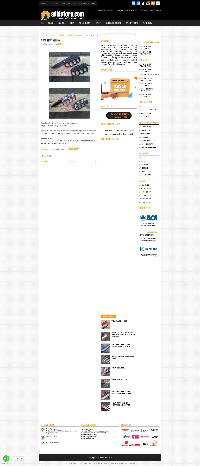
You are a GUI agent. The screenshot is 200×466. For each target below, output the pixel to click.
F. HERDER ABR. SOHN (148, 110)
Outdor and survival (115, 22)
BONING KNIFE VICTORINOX (145, 70)
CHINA (142, 161)
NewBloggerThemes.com (127, 463)
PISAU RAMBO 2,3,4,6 (119, 380)
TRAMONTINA (145, 113)
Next (97, 161)
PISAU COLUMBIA (118, 368)
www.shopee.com (87, 439)
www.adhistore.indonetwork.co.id (93, 433)
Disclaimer (54, 3)
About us (44, 3)
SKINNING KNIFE (146, 144)
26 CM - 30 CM (145, 199)
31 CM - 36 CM (145, 202)
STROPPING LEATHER (148, 147)
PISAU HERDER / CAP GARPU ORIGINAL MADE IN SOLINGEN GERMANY (123, 335)
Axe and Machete (86, 22)
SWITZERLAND (146, 175)
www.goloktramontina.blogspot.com (94, 431)
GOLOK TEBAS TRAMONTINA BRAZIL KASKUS (119, 48)
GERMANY (144, 165)
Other (44, 28)
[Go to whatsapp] (6, 458)
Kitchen (100, 22)
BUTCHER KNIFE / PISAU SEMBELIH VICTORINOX (120, 345)
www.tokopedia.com (88, 437)
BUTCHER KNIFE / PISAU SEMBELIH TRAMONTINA (121, 392)
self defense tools (65, 35)
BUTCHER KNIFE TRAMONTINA (146, 79)
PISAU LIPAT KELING (50, 40)
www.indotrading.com (89, 435)
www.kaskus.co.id (87, 429)
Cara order (66, 3)
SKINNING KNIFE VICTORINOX (146, 48)
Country (63, 22)
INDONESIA (144, 168)
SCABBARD (144, 137)
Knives (73, 22)
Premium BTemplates (110, 463)
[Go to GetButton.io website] (6, 463)
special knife (77, 35)
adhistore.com (49, 149)
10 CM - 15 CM (145, 188)
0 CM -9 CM (144, 185)
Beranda (72, 161)
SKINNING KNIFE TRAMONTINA (146, 90)
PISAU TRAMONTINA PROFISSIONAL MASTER (120, 404)
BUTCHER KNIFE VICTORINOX (146, 84)
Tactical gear (149, 22)
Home (42, 23)
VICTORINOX (145, 117)
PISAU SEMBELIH (146, 134)
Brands (52, 22)
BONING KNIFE (145, 127)
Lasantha (99, 463)
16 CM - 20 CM (145, 192)
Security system (133, 22)
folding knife (52, 35)
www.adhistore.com (108, 45)
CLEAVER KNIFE (146, 130)
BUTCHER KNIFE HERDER (149, 75)
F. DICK (143, 106)
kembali (45, 161)
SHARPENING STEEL (147, 141)
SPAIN (142, 171)
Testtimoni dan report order (84, 3)
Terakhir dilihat (108, 316)
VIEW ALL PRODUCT (119, 321)
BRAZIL (143, 158)
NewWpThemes (76, 463)
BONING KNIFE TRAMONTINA (145, 53)
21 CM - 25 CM (145, 195)
